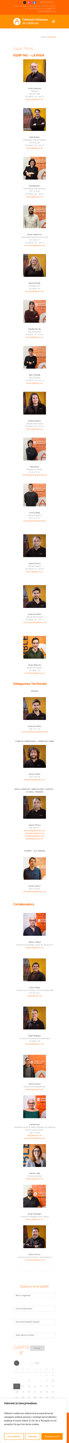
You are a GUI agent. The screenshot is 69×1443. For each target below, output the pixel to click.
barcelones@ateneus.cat (34, 833)
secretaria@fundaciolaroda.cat (34, 475)
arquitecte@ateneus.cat (34, 1044)
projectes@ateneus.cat (34, 948)
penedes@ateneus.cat (34, 839)
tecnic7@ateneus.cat (34, 572)
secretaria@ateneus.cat (34, 291)
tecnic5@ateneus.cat (34, 148)
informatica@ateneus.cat (35, 673)
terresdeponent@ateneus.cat (34, 891)
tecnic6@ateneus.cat (34, 197)
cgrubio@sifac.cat (34, 996)
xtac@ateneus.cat (34, 1135)
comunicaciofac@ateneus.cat (34, 622)
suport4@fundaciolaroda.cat (34, 521)
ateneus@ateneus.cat (47, 11)
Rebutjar (33, 1436)
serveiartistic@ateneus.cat (34, 1138)
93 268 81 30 (49, 9)
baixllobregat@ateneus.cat (34, 831)
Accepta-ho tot (52, 1436)
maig (34, 1363)
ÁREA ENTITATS (47, 2)
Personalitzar (14, 1436)
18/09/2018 (51, 37)
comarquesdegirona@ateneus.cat (34, 732)
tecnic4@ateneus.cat (34, 337)
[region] (33, 1420)
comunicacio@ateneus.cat (34, 245)
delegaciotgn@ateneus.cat (34, 780)
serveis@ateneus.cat (34, 383)
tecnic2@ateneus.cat (34, 429)
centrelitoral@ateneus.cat (35, 836)
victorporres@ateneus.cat (35, 1260)
